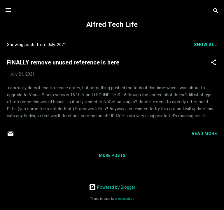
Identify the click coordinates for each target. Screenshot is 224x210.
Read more (204, 133)
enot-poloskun (124, 199)
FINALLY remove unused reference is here (63, 62)
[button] (213, 63)
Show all (205, 44)
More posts (112, 155)
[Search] (215, 12)
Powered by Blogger (112, 187)
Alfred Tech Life (112, 24)
